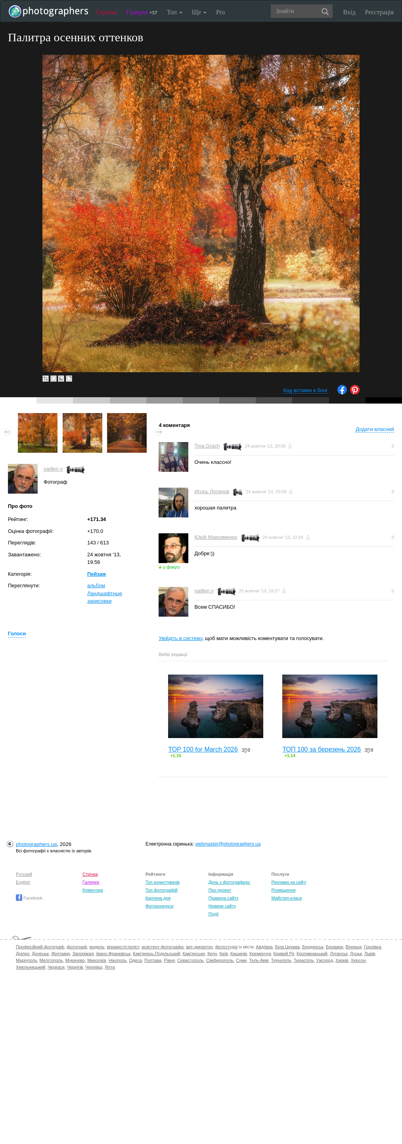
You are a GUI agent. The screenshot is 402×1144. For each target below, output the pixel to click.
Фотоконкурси (159, 906)
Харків (341, 960)
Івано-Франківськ (113, 953)
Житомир (60, 953)
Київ (223, 953)
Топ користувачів (162, 882)
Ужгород (324, 960)
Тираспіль (304, 960)
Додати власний (375, 429)
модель (97, 946)
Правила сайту (224, 898)
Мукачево (75, 960)
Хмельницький (30, 967)
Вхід (349, 12)
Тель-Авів (258, 960)
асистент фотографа (163, 946)
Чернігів (75, 967)
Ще (199, 12)
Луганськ (339, 953)
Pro (220, 12)
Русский (24, 874)
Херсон (358, 960)
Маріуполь (26, 960)
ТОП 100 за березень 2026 (321, 749)
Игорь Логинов (211, 491)
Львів (369, 953)
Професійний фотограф (40, 946)
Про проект (220, 890)
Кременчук (260, 953)
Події (214, 913)
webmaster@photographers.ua (227, 844)
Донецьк (40, 953)
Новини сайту (222, 906)
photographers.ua (36, 844)
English (23, 882)
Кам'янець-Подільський (156, 953)
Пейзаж (96, 574)
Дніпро (22, 953)
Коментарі (92, 890)
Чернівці (93, 967)
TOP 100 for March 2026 (203, 749)
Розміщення (283, 890)
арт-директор (199, 946)
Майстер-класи (286, 898)
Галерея (141, 12)
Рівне (169, 960)
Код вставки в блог (305, 390)
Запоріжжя (83, 953)
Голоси (17, 633)
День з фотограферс (230, 882)
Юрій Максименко (215, 537)
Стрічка (106, 12)
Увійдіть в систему (180, 638)
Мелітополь (51, 960)
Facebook (29, 898)
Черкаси (56, 967)
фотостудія (226, 946)
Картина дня (157, 898)
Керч (212, 953)
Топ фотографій (161, 890)
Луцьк (356, 953)
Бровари (334, 946)
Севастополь (190, 960)
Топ (174, 12)
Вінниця (354, 946)
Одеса (135, 960)
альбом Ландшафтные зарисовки (104, 593)
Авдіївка (264, 946)
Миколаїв (96, 960)
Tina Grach (207, 446)
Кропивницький (312, 953)
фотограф (77, 946)
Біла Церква (287, 946)
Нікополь (117, 960)
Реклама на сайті (288, 882)
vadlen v (53, 469)
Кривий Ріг (284, 953)
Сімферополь (220, 960)
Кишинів (238, 953)
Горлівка (372, 946)
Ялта (110, 967)
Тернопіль (281, 960)
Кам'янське (194, 953)
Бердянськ (313, 946)
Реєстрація (379, 12)
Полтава (152, 960)
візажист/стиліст (123, 946)
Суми (241, 960)
